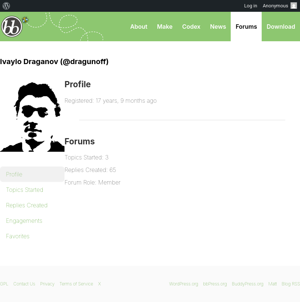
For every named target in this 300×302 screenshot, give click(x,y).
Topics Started (24, 189)
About (138, 26)
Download (280, 26)
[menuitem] (6, 6)
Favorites (17, 236)
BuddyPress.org (248, 284)
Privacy (47, 284)
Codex (191, 26)
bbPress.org (12, 26)
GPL (4, 284)
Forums (246, 26)
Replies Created (27, 205)
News (218, 26)
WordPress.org (183, 284)
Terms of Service (76, 284)
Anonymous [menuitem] (280, 5)
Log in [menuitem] (250, 5)
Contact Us (24, 284)
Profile (14, 174)
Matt (272, 284)
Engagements (24, 220)
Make (164, 26)
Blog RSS (291, 284)
